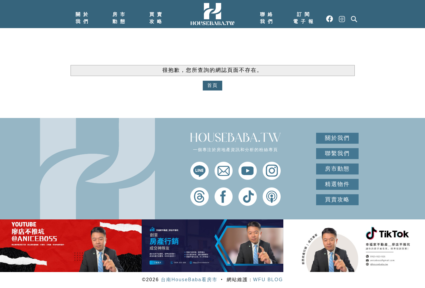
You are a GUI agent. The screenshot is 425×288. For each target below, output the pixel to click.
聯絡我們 (267, 18)
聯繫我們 (337, 153)
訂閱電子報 (304, 18)
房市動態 (120, 18)
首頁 (212, 85)
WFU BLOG (268, 279)
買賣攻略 (157, 18)
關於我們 (83, 18)
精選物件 (337, 184)
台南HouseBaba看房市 (189, 279)
